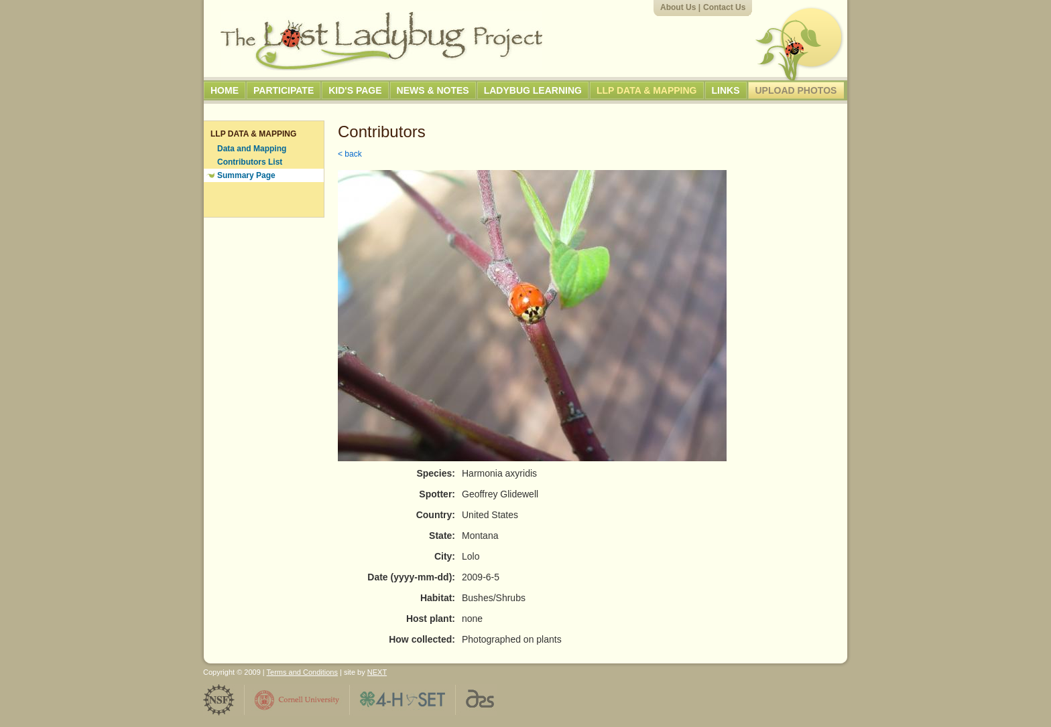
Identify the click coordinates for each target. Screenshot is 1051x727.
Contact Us (724, 7)
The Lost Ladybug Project (381, 40)
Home (224, 90)
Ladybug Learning (533, 90)
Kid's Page (354, 90)
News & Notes (433, 90)
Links (726, 90)
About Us (678, 7)
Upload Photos (796, 90)
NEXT (377, 672)
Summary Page (246, 175)
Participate (283, 90)
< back (350, 154)
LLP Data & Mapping (647, 90)
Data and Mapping (251, 148)
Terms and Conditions (302, 672)
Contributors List (249, 162)
